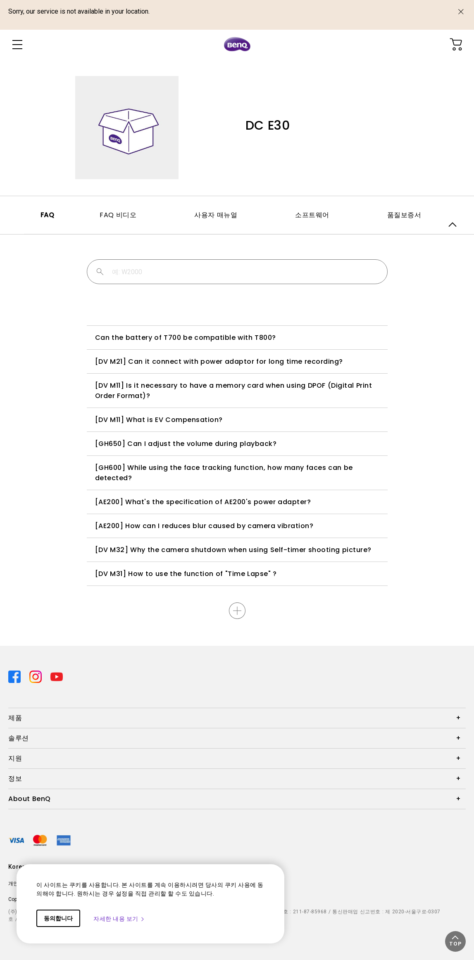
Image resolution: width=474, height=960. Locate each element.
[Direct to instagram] (36, 676)
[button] (455, 941)
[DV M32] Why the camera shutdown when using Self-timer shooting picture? (233, 550)
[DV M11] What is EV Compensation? (159, 419)
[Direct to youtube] (56, 676)
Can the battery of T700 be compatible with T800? (185, 337)
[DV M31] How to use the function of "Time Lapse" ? (186, 573)
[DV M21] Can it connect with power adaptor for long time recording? (219, 361)
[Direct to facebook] (15, 676)
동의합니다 (58, 918)
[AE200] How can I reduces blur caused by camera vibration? (204, 526)
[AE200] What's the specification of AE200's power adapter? (203, 502)
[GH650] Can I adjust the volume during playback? (186, 443)
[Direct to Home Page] (237, 45)
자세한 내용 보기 (119, 918)
